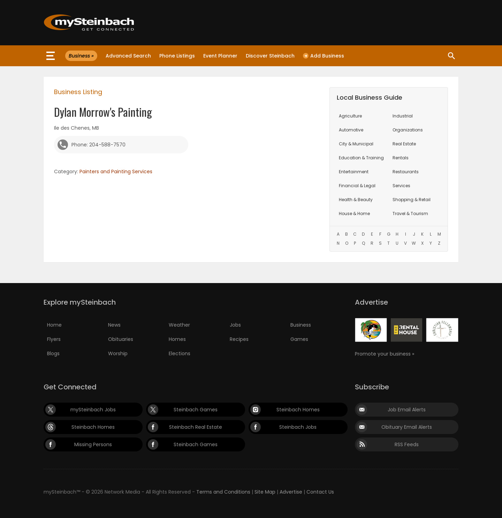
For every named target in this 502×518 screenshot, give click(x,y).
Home (54, 324)
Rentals (401, 158)
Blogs (53, 353)
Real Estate (404, 144)
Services (401, 186)
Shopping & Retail (412, 200)
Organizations (408, 130)
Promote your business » (384, 353)
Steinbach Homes (298, 409)
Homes (177, 339)
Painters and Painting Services (115, 171)
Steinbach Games (196, 409)
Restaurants (406, 172)
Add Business (323, 55)
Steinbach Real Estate (195, 427)
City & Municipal (356, 144)
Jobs (235, 324)
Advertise (291, 491)
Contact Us (320, 491)
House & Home (354, 213)
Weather (179, 324)
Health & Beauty (356, 200)
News (114, 324)
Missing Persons (93, 444)
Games (299, 339)
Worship (118, 353)
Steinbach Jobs (298, 427)
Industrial (403, 116)
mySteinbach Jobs (93, 409)
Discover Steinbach (270, 55)
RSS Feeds (407, 444)
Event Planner (220, 55)
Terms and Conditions (223, 491)
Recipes (239, 339)
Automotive (351, 130)
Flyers (54, 339)
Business (300, 324)
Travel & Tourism (410, 213)
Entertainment (353, 172)
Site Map (264, 491)
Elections (179, 353)
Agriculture (350, 116)
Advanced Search (128, 55)
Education (361, 158)
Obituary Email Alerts (406, 427)
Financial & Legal (357, 186)
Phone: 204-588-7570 (98, 144)
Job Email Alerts (407, 409)
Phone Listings (177, 55)
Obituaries (120, 339)
